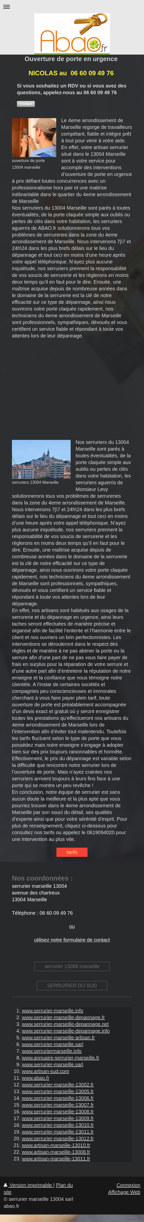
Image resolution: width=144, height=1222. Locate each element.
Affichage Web (124, 1192)
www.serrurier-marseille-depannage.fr (63, 1017)
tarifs (72, 852)
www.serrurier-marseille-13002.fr (58, 1084)
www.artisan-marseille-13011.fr (56, 1158)
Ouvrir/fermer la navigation (72, 6)
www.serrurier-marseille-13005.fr (58, 1091)
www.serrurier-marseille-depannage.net (65, 1024)
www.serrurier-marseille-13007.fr (58, 1105)
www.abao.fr (35, 1078)
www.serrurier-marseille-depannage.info (66, 1031)
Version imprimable (28, 1185)
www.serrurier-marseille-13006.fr (58, 1098)
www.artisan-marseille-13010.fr (56, 1145)
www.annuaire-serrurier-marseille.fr (60, 1057)
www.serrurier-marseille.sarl (52, 1044)
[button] (26, 104)
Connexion (128, 1185)
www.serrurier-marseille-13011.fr (58, 1132)
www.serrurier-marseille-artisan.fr (58, 1037)
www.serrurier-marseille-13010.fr (58, 1125)
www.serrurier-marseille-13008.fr (58, 1111)
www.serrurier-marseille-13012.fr (58, 1138)
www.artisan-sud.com (45, 1071)
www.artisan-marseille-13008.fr (56, 1152)
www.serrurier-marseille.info (52, 1010)
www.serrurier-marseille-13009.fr (58, 1118)
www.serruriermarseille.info (52, 1051)
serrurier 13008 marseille (72, 966)
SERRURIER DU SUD (72, 985)
